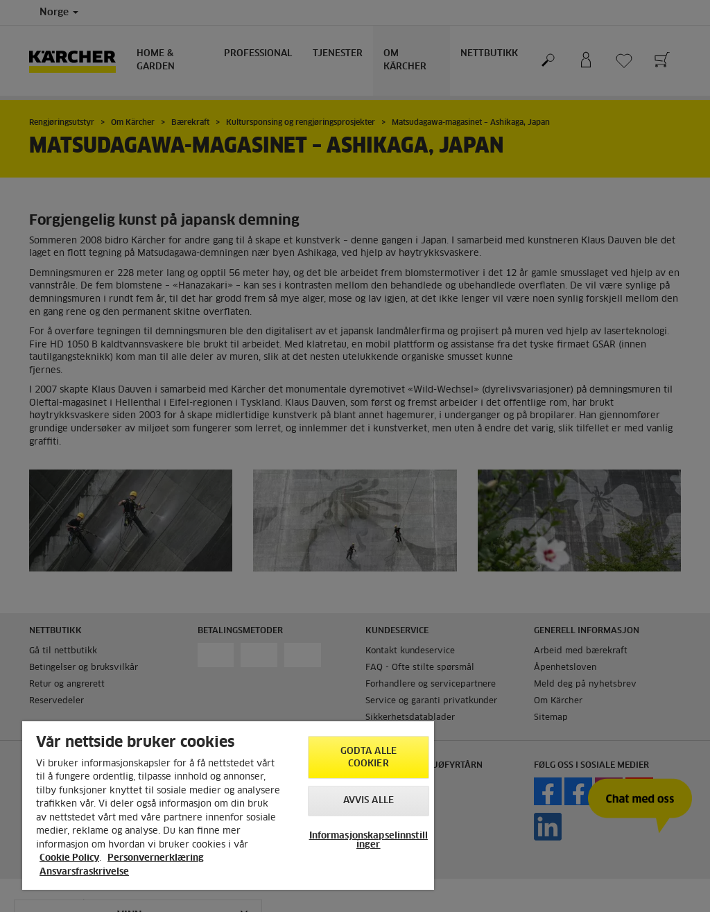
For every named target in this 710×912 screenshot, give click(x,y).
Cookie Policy (69, 858)
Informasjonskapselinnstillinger (368, 841)
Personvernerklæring (155, 858)
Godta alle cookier (368, 757)
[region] (228, 805)
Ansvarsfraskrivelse (84, 872)
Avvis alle (368, 800)
